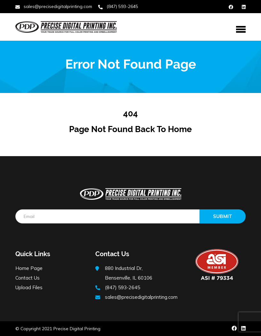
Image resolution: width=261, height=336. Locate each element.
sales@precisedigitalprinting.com (58, 6)
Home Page (29, 268)
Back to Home (163, 129)
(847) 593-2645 (122, 6)
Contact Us (27, 278)
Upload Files (29, 287)
